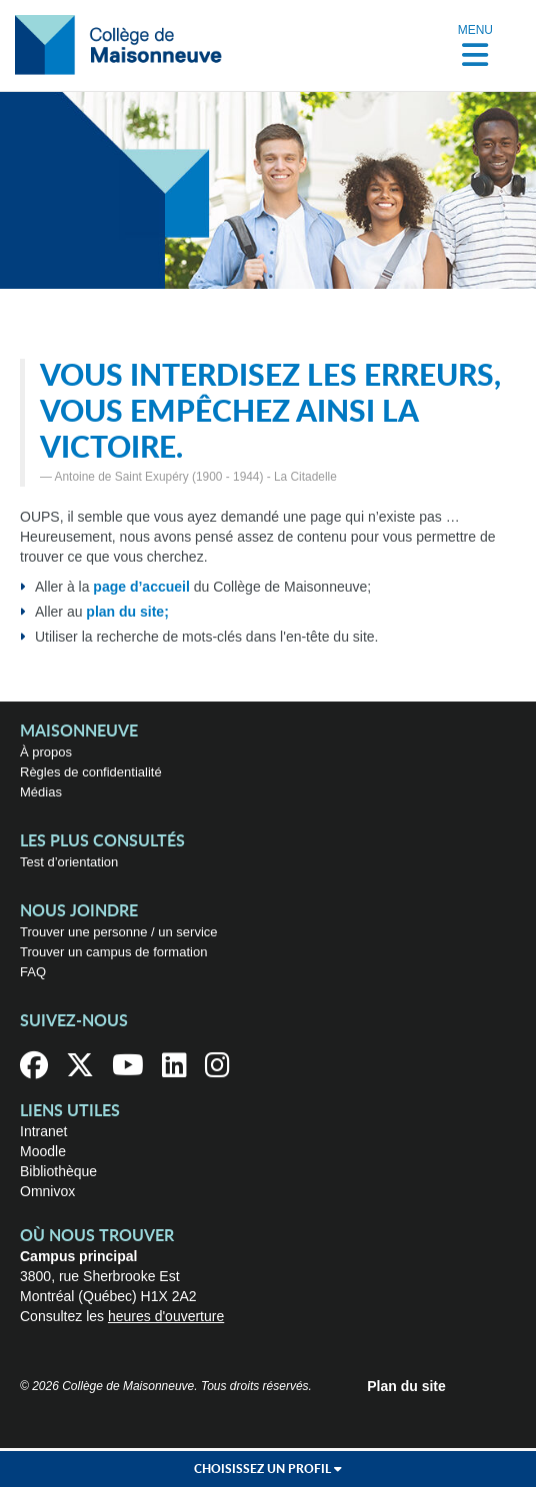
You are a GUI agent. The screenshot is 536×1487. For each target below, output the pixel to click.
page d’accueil (141, 587)
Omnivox (47, 1191)
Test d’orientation (69, 861)
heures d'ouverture (166, 1316)
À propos (46, 751)
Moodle (43, 1151)
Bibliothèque (58, 1171)
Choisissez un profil (268, 1469)
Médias (41, 791)
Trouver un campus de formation (113, 951)
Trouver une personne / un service (119, 931)
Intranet (43, 1131)
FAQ (33, 971)
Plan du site (406, 1386)
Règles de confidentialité (91, 771)
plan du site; (127, 612)
